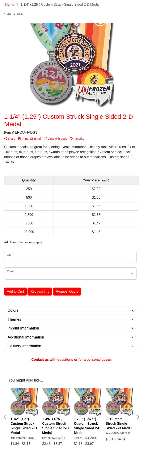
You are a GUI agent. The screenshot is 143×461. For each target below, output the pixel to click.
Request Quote (67, 291)
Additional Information (26, 337)
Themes (14, 319)
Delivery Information (24, 346)
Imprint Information (23, 328)
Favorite (77, 138)
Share (9, 138)
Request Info (39, 291)
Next (138, 417)
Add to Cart (15, 291)
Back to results (13, 13)
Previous (5, 417)
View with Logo (55, 138)
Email (35, 138)
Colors (13, 310)
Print (23, 138)
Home (9, 4)
